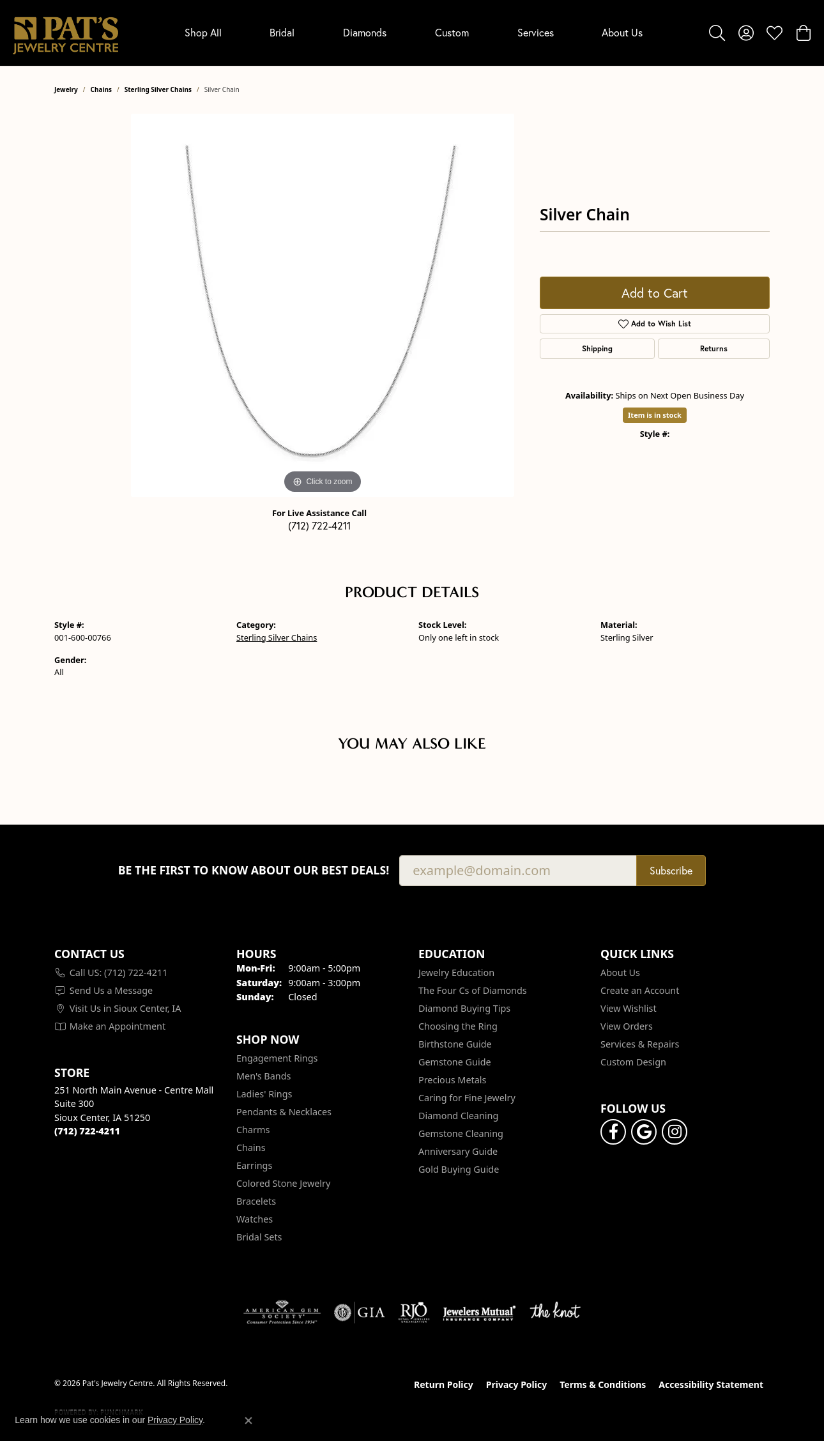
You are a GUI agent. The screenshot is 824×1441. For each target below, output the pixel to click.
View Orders (626, 1026)
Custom (452, 32)
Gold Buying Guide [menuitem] (458, 1169)
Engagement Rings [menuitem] (277, 1058)
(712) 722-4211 (319, 525)
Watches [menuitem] (254, 1219)
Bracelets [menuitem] (256, 1201)
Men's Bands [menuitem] (263, 1076)
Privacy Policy (516, 1384)
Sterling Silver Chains (158, 89)
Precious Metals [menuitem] (452, 1080)
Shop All (203, 32)
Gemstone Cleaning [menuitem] (460, 1133)
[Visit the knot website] (555, 1313)
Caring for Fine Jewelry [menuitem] (466, 1098)
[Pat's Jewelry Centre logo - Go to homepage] (65, 33)
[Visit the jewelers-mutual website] (479, 1313)
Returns (714, 348)
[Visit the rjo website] (414, 1313)
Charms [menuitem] (253, 1130)
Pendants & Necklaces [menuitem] (284, 1112)
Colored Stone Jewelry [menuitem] (283, 1183)
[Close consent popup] (248, 1420)
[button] (717, 32)
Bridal (282, 32)
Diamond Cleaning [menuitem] (458, 1115)
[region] (322, 305)
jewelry (66, 89)
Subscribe (671, 870)
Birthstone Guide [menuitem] (455, 1044)
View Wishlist (628, 1008)
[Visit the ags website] (282, 1313)
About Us (622, 32)
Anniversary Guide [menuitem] (458, 1151)
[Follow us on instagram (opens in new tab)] (674, 1132)
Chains (101, 89)
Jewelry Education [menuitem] (456, 972)
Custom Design (633, 1062)
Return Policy (443, 1384)
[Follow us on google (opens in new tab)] (644, 1132)
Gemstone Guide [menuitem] (454, 1062)
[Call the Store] (87, 1131)
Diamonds (364, 32)
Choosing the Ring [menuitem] (458, 1026)
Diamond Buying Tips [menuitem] (464, 1008)
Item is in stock (655, 415)
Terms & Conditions (603, 1384)
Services (535, 32)
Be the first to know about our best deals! (254, 870)
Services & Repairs (639, 1044)
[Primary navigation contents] (414, 33)
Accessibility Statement (711, 1384)
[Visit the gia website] (359, 1313)
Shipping (597, 348)
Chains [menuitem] (251, 1147)
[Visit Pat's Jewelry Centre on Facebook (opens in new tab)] (613, 1132)
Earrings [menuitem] (254, 1165)
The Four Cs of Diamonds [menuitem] (472, 990)
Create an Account (639, 990)
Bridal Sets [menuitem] (259, 1237)
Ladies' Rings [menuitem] (264, 1094)
